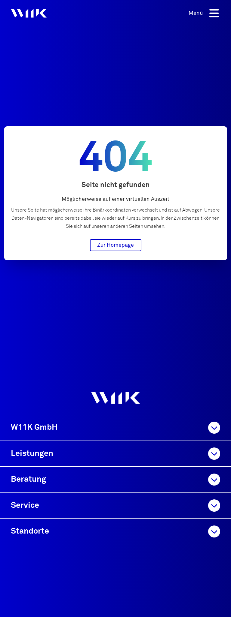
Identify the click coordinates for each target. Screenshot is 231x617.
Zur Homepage (115, 245)
